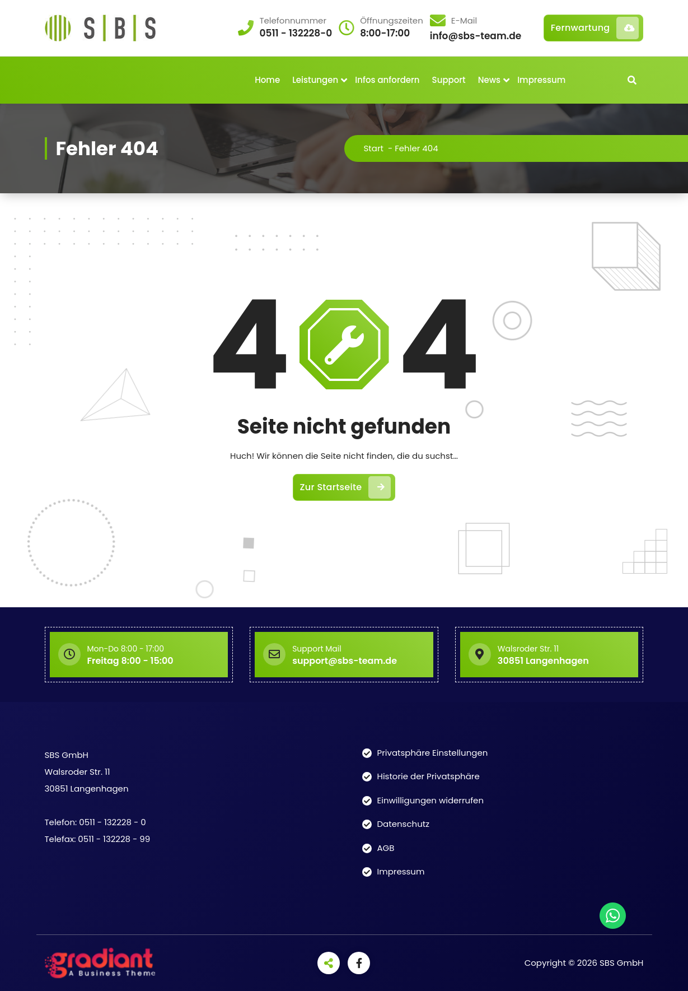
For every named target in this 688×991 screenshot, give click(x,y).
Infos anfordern (387, 80)
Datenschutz (403, 824)
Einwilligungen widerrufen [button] (430, 800)
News (489, 80)
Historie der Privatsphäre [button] (428, 776)
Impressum (541, 80)
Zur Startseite (345, 487)
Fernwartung (595, 28)
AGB (386, 848)
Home (267, 80)
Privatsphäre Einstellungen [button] (432, 753)
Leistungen (315, 80)
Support (449, 80)
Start (373, 148)
